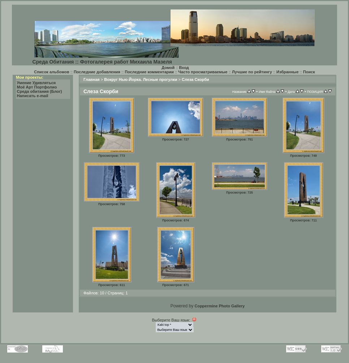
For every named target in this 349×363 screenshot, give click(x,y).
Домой (167, 67)
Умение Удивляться (36, 83)
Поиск (309, 72)
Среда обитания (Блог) (39, 91)
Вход (184, 67)
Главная (91, 79)
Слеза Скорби (195, 79)
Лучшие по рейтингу (252, 72)
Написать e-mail (32, 96)
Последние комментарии (149, 72)
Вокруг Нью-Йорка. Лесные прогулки (140, 79)
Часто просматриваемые (202, 72)
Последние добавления (97, 72)
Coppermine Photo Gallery (219, 306)
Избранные (287, 72)
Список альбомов (51, 72)
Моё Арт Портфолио (37, 87)
